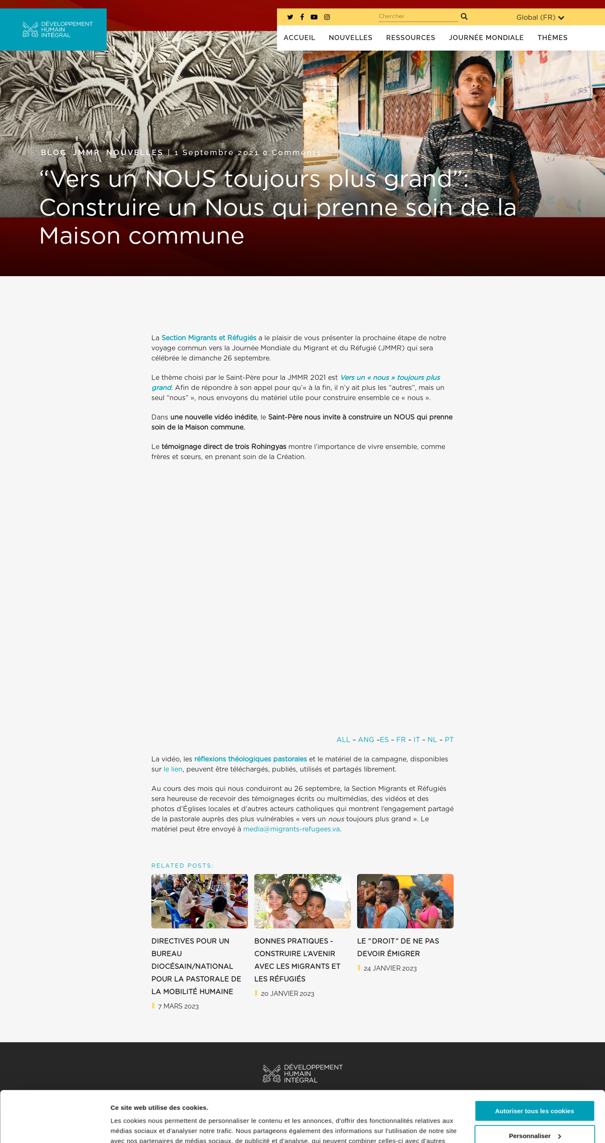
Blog (54, 152)
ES (384, 740)
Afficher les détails (138, 1126)
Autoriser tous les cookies (534, 1063)
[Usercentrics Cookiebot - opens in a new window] (54, 1126)
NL (432, 740)
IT (417, 740)
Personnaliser (535, 1087)
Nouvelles (135, 152)
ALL (343, 740)
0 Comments (292, 152)
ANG (366, 740)
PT (449, 740)
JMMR (86, 152)
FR (401, 740)
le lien (173, 769)
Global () (540, 17)
